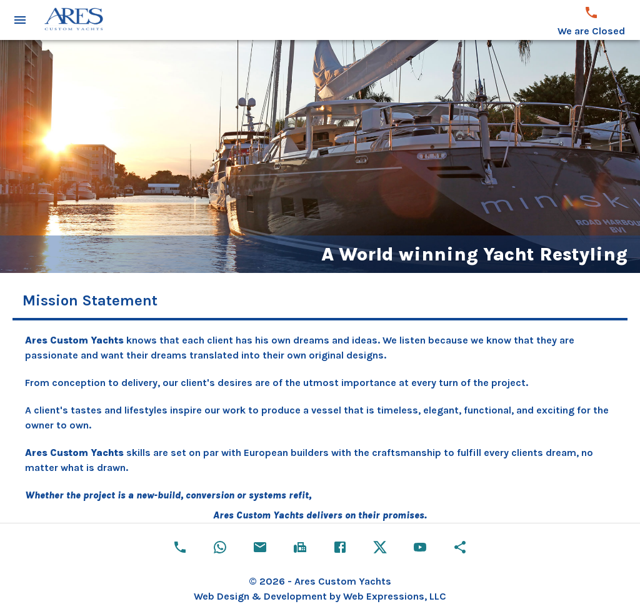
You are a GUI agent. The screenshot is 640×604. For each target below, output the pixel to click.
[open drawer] (20, 19)
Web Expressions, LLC (394, 596)
